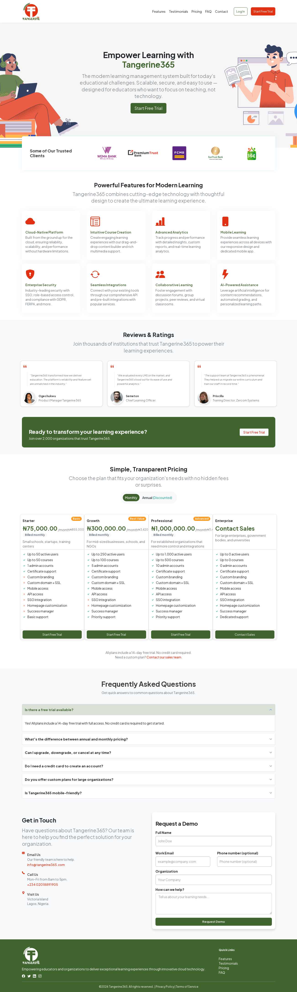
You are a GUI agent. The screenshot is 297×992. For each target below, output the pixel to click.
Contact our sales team (164, 657)
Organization (166, 871)
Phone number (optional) (237, 853)
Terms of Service (187, 986)
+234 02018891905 (42, 884)
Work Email (164, 853)
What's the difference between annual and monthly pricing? (76, 739)
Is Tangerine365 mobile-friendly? (53, 793)
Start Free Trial (263, 11)
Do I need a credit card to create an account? (64, 766)
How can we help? (169, 889)
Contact (221, 11)
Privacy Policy (165, 986)
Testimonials (178, 11)
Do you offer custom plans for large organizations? (69, 779)
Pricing (197, 11)
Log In (240, 11)
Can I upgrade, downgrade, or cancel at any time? (68, 752)
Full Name (163, 832)
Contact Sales (245, 634)
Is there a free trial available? (49, 709)
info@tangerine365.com (46, 865)
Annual (157, 498)
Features (159, 11)
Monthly (131, 498)
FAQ (208, 11)
